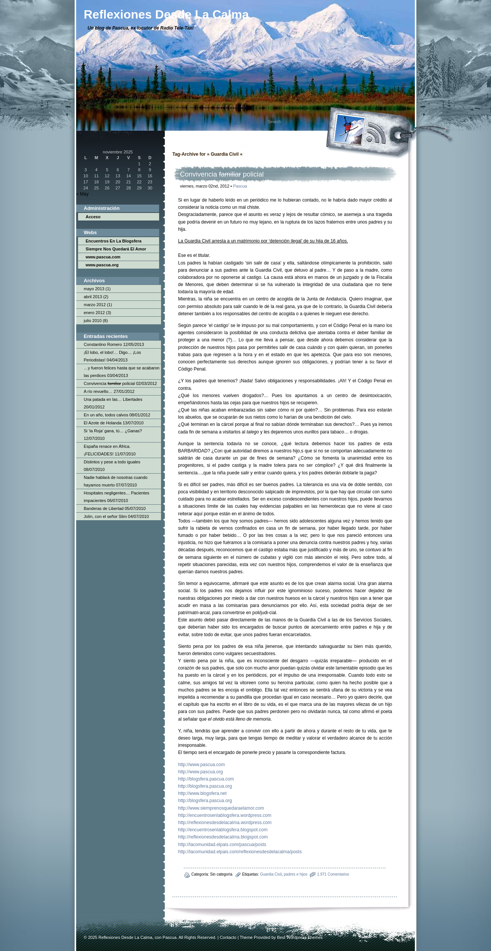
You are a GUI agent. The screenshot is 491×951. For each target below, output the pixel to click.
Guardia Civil (270, 874)
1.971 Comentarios (333, 874)
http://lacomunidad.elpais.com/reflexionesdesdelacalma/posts (240, 851)
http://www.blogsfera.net (202, 793)
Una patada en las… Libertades (113, 399)
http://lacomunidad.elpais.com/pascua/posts (222, 844)
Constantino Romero (103, 344)
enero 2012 (94, 312)
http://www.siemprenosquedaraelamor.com (221, 808)
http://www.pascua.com (201, 764)
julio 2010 (93, 320)
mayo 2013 (94, 288)
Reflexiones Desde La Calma (125, 937)
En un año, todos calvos (106, 415)
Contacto (228, 937)
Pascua (240, 186)
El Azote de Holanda (103, 423)
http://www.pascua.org (200, 771)
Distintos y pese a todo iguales (112, 462)
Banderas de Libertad (104, 508)
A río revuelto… (98, 391)
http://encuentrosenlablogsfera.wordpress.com (224, 815)
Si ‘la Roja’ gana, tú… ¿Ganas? (113, 431)
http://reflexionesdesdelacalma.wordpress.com (225, 822)
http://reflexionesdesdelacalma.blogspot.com (223, 837)
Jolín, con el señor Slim (105, 516)
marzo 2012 (95, 304)
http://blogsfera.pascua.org (205, 786)
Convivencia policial (109, 383)
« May (82, 194)
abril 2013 (93, 296)
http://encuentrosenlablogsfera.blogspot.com (222, 829)
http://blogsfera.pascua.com (206, 779)
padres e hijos (295, 874)
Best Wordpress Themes (300, 937)
